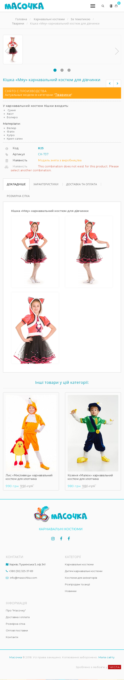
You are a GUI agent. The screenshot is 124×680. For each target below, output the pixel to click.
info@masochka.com (23, 577)
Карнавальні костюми (79, 564)
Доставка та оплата (81, 184)
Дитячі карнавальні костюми (83, 571)
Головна (21, 19)
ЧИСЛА (114, 667)
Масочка (15, 657)
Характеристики (46, 184)
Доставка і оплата (18, 617)
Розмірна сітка (18, 196)
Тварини (63, 95)
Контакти (12, 637)
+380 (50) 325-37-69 (21, 571)
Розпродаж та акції (77, 584)
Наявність (20, 160)
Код (16, 148)
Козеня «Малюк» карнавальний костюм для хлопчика (90, 477)
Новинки (70, 591)
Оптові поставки (17, 630)
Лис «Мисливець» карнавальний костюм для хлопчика (29, 477)
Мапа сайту (106, 657)
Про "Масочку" (16, 610)
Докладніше (16, 184)
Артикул (19, 154)
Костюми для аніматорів (81, 577)
